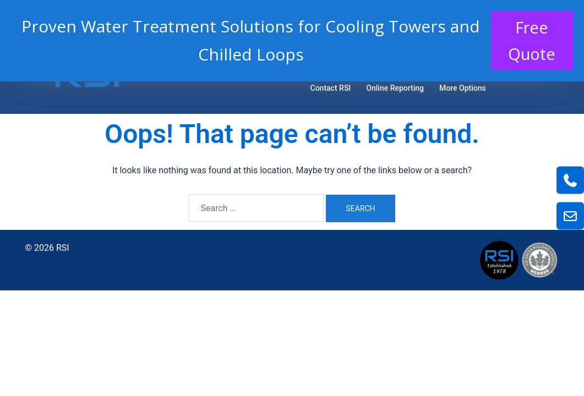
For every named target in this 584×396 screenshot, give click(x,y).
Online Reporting (395, 88)
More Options (462, 88)
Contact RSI (330, 88)
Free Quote (530, 41)
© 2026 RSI (47, 248)
